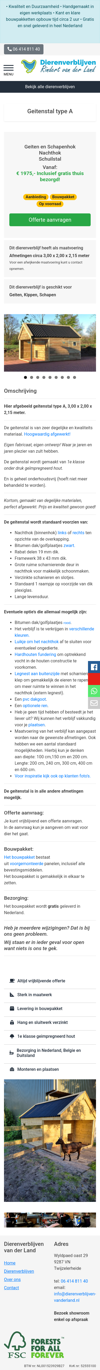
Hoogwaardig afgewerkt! (47, 434)
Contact (11, 1287)
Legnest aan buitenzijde (37, 673)
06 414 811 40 (74, 1281)
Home (9, 1263)
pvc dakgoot (34, 699)
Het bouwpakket (19, 857)
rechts (78, 532)
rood (66, 623)
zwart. (69, 545)
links (62, 532)
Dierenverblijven (19, 1271)
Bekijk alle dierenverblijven (50, 86)
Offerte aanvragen (50, 220)
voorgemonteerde (26, 863)
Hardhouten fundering (36, 654)
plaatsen (37, 724)
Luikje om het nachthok (37, 641)
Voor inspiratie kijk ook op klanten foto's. (53, 776)
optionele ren (35, 705)
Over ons (12, 1279)
